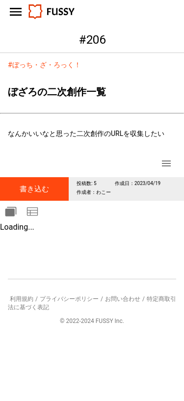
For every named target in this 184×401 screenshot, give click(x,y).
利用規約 (21, 298)
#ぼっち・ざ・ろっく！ (44, 65)
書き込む (34, 189)
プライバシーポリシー (69, 298)
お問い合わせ (122, 298)
